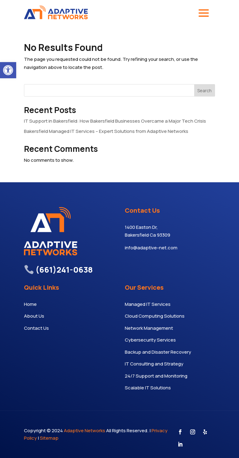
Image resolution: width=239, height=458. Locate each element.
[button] (8, 70)
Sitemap (49, 438)
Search (204, 90)
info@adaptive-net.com (151, 247)
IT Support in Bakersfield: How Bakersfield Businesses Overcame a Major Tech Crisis (115, 121)
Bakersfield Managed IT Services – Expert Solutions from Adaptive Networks (106, 131)
